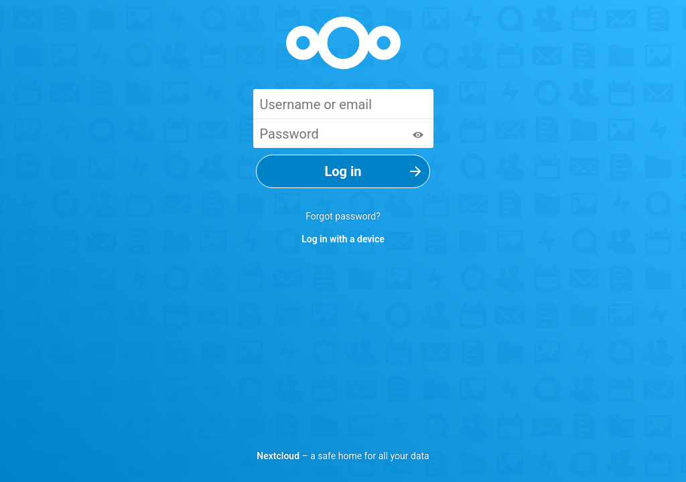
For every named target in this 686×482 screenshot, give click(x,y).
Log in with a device (343, 239)
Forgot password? (343, 216)
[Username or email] (343, 103)
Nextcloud (278, 456)
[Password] (343, 133)
